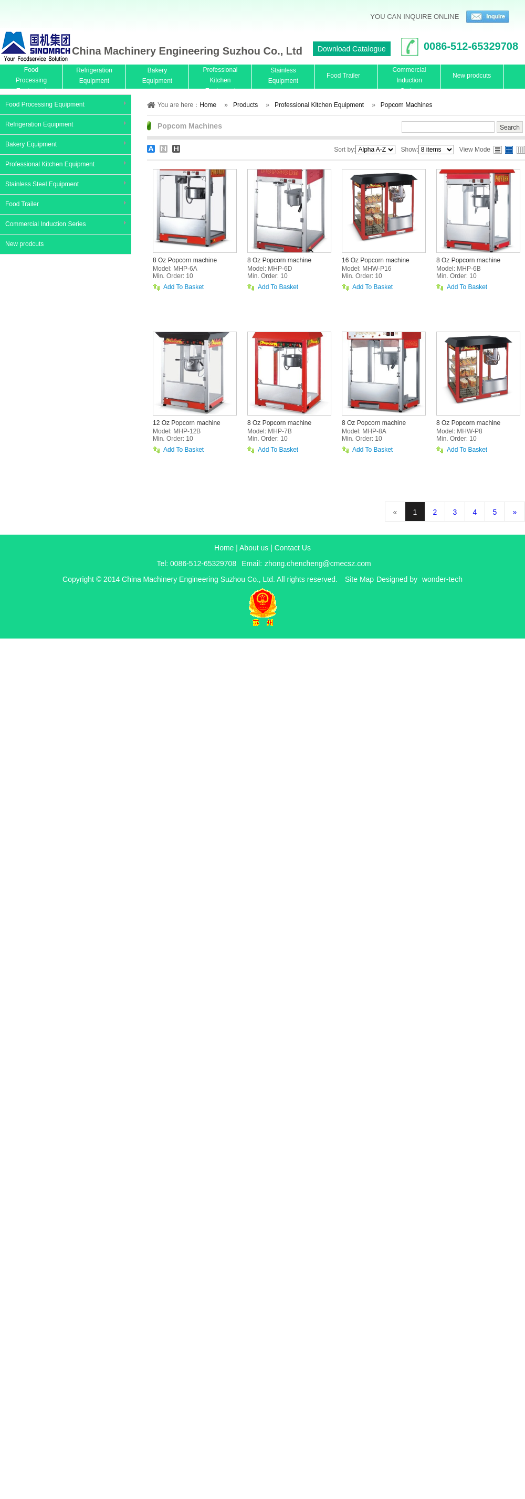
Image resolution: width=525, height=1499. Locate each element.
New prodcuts (24, 244)
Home (224, 548)
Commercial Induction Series (45, 224)
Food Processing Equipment (45, 104)
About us (253, 548)
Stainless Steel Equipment (42, 184)
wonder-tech (442, 579)
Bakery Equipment (31, 144)
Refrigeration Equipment (39, 124)
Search (510, 127)
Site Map (359, 579)
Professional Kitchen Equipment (49, 164)
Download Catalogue (352, 49)
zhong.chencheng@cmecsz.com (318, 563)
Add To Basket (183, 287)
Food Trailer (22, 204)
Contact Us (293, 548)
